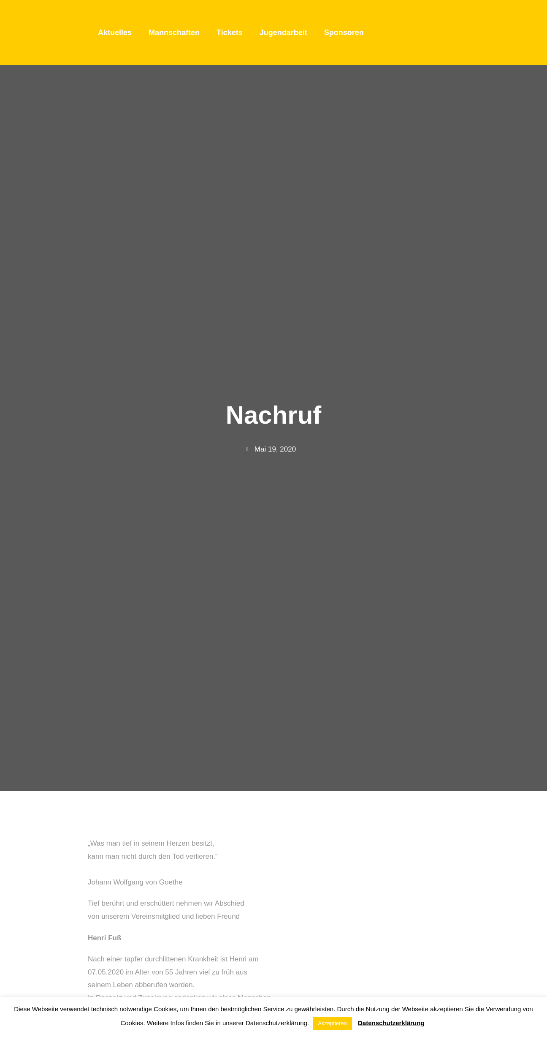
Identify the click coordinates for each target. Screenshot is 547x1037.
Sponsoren (344, 32)
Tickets (230, 32)
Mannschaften (174, 32)
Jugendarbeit (283, 32)
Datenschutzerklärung (391, 1022)
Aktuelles (115, 32)
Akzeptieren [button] (332, 1023)
